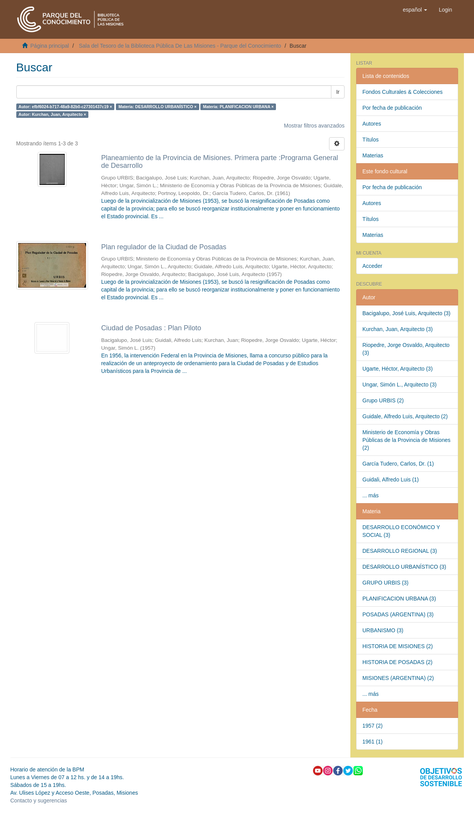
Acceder (372, 266)
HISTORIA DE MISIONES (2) (397, 646)
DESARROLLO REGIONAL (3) (399, 551)
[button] (415, 9)
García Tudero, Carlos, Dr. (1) (398, 464)
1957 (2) (372, 726)
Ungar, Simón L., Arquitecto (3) (399, 384)
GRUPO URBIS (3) (385, 583)
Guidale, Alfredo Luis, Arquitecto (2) (405, 416)
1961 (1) (372, 741)
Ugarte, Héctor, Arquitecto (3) (397, 369)
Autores (371, 124)
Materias (372, 155)
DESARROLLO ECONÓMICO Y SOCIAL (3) (401, 531)
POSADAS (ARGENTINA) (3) (398, 614)
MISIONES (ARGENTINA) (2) (398, 678)
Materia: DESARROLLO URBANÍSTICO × (158, 106)
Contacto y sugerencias (38, 800)
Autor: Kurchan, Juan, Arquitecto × (52, 114)
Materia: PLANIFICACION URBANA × (238, 106)
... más (370, 495)
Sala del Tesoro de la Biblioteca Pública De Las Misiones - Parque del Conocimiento (180, 46)
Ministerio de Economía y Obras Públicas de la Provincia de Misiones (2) (406, 440)
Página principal (49, 46)
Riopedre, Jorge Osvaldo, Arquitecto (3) (406, 349)
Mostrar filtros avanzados (314, 125)
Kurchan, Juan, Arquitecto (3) (397, 329)
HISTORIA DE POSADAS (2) (397, 662)
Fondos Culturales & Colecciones (402, 92)
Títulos (370, 139)
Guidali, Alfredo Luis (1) (390, 479)
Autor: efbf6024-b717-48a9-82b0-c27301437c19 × (65, 106)
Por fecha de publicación (392, 108)
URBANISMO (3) (382, 630)
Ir (338, 92)
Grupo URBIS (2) (383, 400)
